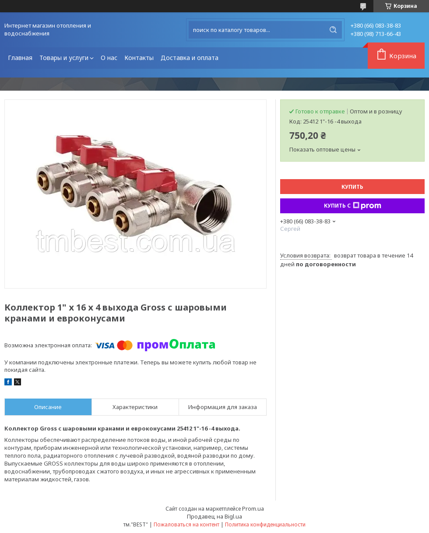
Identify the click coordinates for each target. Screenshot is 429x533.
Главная (20, 57)
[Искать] (333, 30)
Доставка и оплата (189, 57)
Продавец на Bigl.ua (214, 516)
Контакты (139, 57)
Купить (352, 187)
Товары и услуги (63, 57)
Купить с (352, 206)
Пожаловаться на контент (186, 524)
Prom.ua (253, 508)
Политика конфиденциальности (265, 524)
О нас (109, 57)
